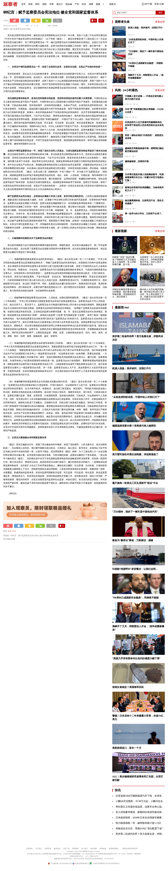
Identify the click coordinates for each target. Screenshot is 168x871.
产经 (77, 4)
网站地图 (93, 848)
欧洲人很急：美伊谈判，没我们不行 (145, 27)
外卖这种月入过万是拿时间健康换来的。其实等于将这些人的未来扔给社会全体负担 (144, 125)
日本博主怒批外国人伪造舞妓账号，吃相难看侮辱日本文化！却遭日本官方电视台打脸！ (144, 177)
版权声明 (48, 848)
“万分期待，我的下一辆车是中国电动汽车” (145, 53)
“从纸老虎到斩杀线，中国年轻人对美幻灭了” (145, 41)
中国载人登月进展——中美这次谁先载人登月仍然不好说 (144, 97)
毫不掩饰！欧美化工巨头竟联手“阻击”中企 (135, 483)
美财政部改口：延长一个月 (126, 747)
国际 (44, 4)
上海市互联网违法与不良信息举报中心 (105, 863)
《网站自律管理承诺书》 (130, 848)
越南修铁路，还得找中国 (137, 161)
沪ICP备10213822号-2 (34, 854)
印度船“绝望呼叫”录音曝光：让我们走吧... (135, 569)
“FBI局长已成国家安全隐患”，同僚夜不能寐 (145, 64)
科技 (84, 4)
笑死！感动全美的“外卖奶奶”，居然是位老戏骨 (144, 136)
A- (31, 26)
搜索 (160, 12)
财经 (37, 4)
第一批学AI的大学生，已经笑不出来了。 (144, 213)
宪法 (14, 531)
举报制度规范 (113, 848)
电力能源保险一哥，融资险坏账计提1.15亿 (138, 822)
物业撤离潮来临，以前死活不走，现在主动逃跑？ (144, 202)
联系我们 (29, 848)
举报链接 (103, 848)
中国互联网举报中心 (80, 863)
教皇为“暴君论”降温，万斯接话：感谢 (132, 540)
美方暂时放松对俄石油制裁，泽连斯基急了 (135, 454)
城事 (91, 4)
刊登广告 (66, 848)
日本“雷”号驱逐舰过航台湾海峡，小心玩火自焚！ (144, 110)
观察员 (111, 4)
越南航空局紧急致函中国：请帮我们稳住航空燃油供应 (144, 150)
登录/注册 (159, 4)
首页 (23, 4)
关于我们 (39, 848)
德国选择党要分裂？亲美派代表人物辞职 (134, 425)
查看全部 (160, 21)
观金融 (69, 4)
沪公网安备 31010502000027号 (60, 863)
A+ (37, 26)
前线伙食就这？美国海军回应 (128, 687)
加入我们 (84, 848)
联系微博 (75, 848)
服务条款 (57, 848)
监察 (9, 531)
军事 (51, 4)
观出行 (59, 4)
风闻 (30, 4)
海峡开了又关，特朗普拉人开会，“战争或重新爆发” (145, 76)
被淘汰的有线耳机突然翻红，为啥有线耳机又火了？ (144, 189)
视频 (98, 4)
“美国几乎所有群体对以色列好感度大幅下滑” (136, 658)
